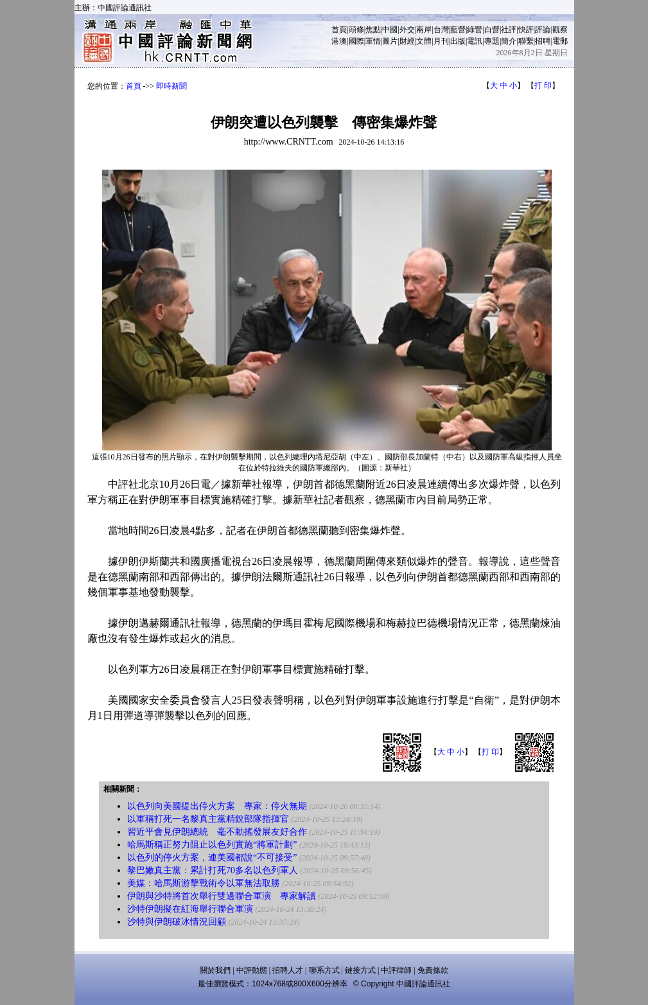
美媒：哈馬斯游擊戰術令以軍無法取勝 (203, 883)
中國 (390, 29)
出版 (458, 41)
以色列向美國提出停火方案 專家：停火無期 (217, 806)
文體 (424, 41)
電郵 (560, 41)
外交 (407, 29)
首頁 (339, 29)
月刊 (441, 41)
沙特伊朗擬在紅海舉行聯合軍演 (190, 909)
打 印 (543, 85)
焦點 (373, 29)
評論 (542, 29)
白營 (492, 29)
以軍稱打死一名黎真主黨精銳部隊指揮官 (208, 819)
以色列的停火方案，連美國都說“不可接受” (212, 857)
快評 (526, 29)
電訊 (474, 41)
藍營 (458, 29)
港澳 (339, 41)
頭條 (356, 29)
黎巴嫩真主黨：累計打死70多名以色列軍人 (212, 870)
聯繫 (526, 41)
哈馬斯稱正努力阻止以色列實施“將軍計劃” (212, 844)
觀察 (560, 29)
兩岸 (424, 29)
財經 (407, 41)
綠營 (474, 29)
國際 (356, 41)
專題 (492, 41)
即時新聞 (171, 86)
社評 (508, 29)
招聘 (542, 41)
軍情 (373, 41)
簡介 (508, 41)
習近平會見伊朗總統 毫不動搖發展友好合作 (217, 832)
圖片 (390, 41)
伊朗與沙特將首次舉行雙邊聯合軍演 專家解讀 (221, 896)
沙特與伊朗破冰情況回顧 (176, 922)
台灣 (441, 29)
